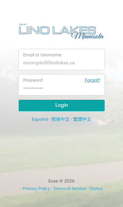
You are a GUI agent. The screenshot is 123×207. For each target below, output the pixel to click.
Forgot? (92, 80)
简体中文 (60, 119)
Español (40, 119)
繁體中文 (82, 119)
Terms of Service (69, 189)
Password (61, 80)
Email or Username (42, 55)
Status (96, 189)
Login (61, 105)
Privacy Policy (36, 189)
